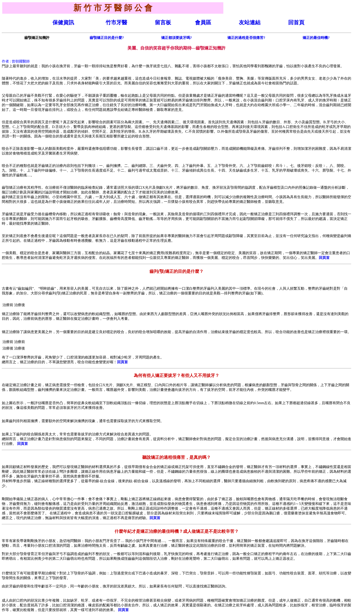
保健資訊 (63, 22)
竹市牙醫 (116, 22)
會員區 (203, 22)
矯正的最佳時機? (316, 38)
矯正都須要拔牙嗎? (176, 38)
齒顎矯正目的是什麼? (107, 38)
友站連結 (249, 22)
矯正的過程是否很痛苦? (246, 38)
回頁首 (324, 258)
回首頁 (296, 22)
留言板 (163, 22)
